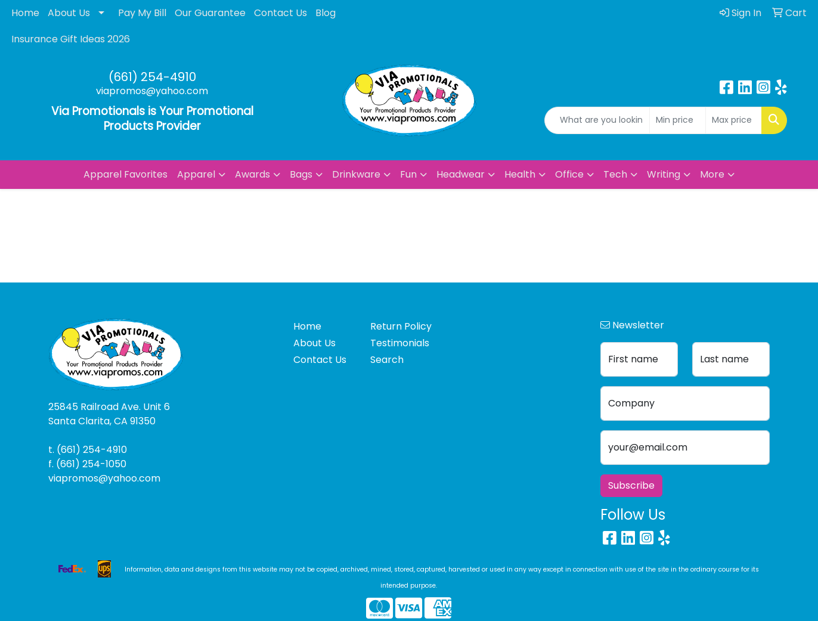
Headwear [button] (460, 174)
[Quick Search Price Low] (677, 120)
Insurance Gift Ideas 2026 (70, 39)
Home (25, 13)
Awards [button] (252, 174)
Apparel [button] (196, 174)
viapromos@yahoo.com (152, 91)
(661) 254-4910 (152, 77)
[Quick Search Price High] (733, 120)
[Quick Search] (597, 120)
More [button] (712, 174)
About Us (69, 13)
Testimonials (399, 343)
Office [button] (569, 174)
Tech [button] (615, 174)
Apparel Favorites (125, 174)
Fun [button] (408, 174)
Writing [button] (663, 174)
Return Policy (401, 326)
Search (387, 360)
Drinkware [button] (356, 174)
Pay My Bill (142, 13)
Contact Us (280, 13)
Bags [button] (301, 174)
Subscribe (631, 485)
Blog (325, 13)
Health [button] (519, 174)
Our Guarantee (210, 13)
